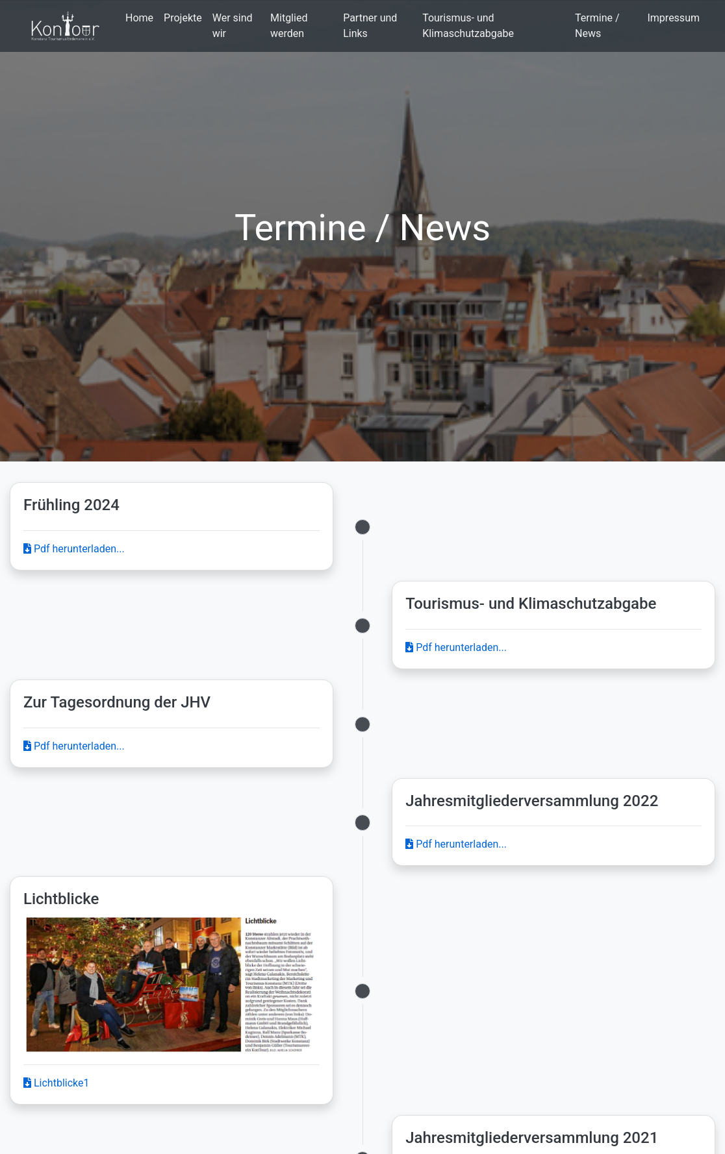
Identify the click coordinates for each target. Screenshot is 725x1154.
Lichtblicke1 (56, 1083)
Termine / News (597, 26)
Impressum (673, 18)
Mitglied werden (288, 26)
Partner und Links (370, 26)
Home (139, 18)
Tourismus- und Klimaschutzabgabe (468, 26)
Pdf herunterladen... (74, 549)
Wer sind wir (232, 26)
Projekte (183, 18)
